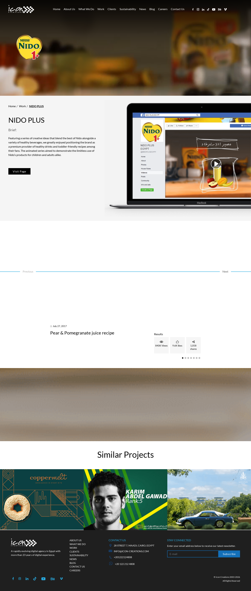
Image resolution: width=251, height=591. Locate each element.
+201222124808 (123, 557)
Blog (152, 9)
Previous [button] (28, 271)
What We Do (86, 9)
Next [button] (225, 271)
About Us (69, 9)
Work (100, 9)
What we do (78, 544)
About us (75, 540)
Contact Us (177, 9)
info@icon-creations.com (131, 551)
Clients (112, 9)
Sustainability (128, 9)
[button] (182, 358)
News (142, 9)
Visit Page (19, 171)
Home (56, 9)
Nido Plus (36, 106)
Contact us (77, 566)
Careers (163, 9)
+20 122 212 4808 (122, 563)
